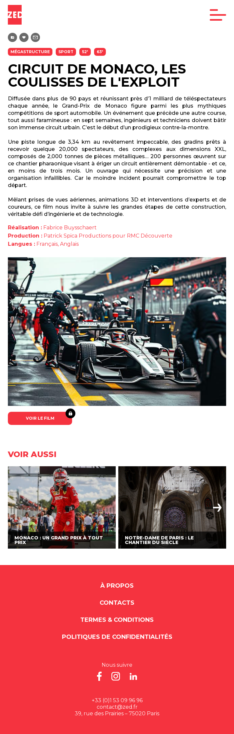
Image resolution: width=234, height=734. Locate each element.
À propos (117, 585)
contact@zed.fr (117, 707)
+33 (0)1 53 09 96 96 (117, 700)
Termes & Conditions (117, 619)
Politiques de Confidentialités (117, 636)
